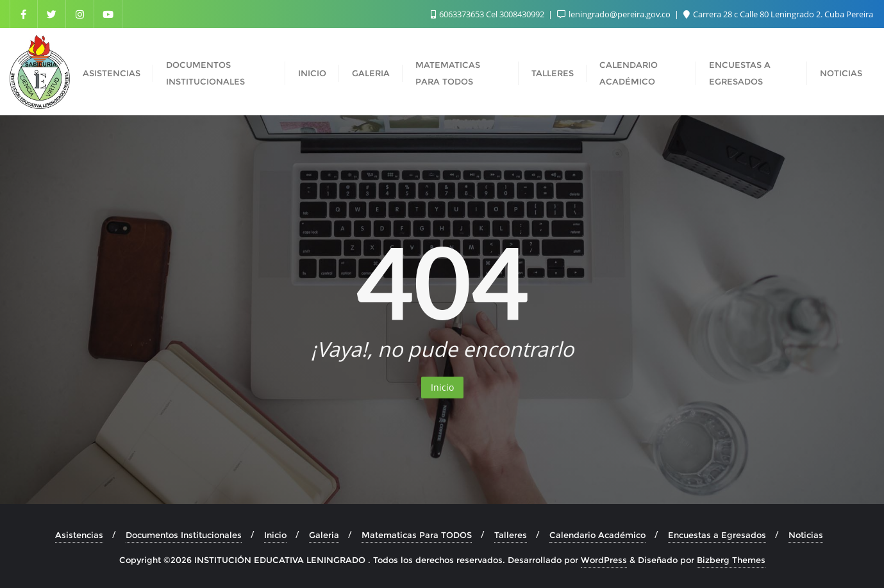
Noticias (805, 535)
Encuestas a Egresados (717, 535)
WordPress (604, 560)
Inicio (442, 387)
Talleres (510, 535)
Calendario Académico (597, 535)
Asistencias (79, 535)
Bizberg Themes (731, 560)
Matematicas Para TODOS (417, 535)
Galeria (324, 535)
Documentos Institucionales (184, 535)
